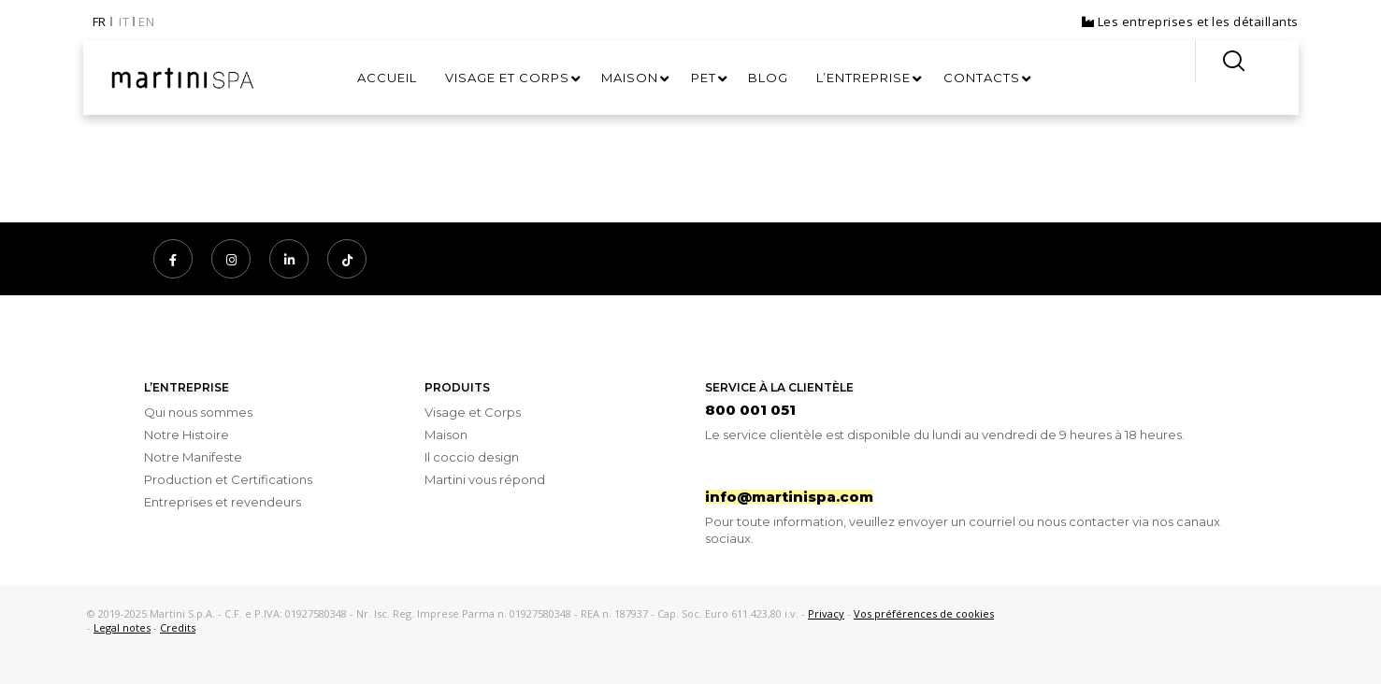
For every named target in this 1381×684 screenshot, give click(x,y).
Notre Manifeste (193, 456)
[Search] (1221, 61)
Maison (446, 434)
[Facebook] (173, 258)
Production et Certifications (228, 479)
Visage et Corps (472, 412)
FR (100, 21)
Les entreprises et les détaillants (1190, 21)
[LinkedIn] (289, 258)
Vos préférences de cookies (924, 613)
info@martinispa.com (789, 497)
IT (124, 21)
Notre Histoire (186, 434)
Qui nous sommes (198, 412)
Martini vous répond (484, 479)
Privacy (826, 613)
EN (146, 21)
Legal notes (122, 627)
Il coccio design (471, 456)
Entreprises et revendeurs (222, 501)
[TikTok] (347, 258)
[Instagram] (231, 258)
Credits (177, 627)
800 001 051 (750, 410)
